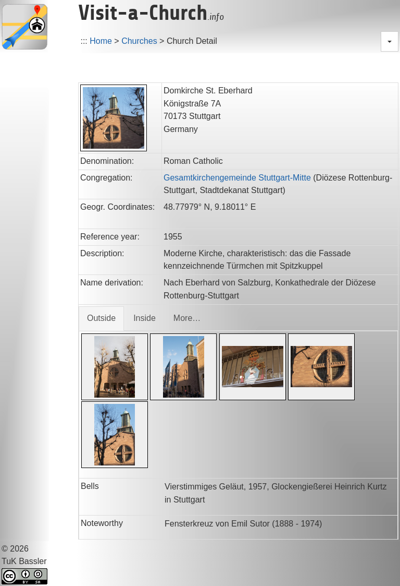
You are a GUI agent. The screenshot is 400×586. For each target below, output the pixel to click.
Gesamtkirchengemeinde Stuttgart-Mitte (237, 177)
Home (101, 41)
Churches (139, 41)
